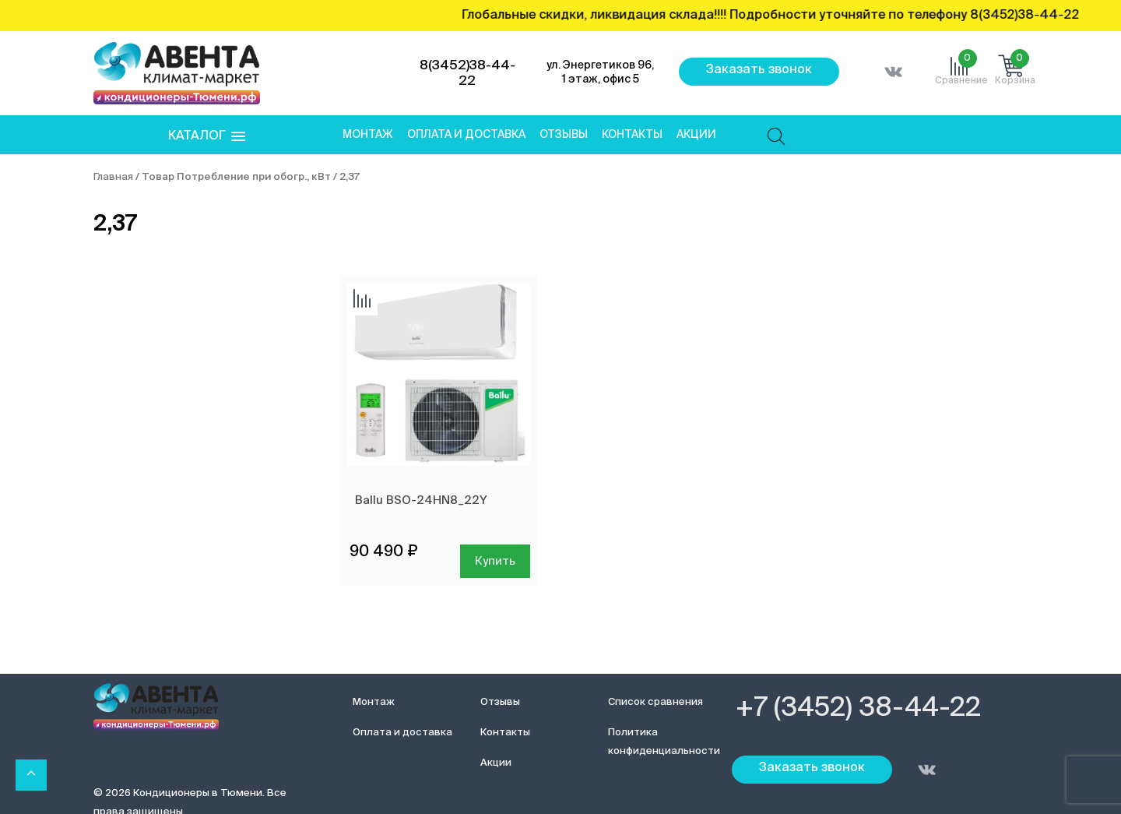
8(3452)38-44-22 (467, 73)
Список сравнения (655, 702)
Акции (696, 134)
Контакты (632, 134)
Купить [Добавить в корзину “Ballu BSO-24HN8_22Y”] (495, 561)
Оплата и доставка (466, 134)
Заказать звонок (759, 70)
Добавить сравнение (362, 299)
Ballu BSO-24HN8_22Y (421, 500)
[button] (206, 137)
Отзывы (563, 134)
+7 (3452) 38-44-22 (858, 709)
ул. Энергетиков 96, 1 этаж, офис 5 (600, 72)
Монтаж (368, 134)
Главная (113, 177)
